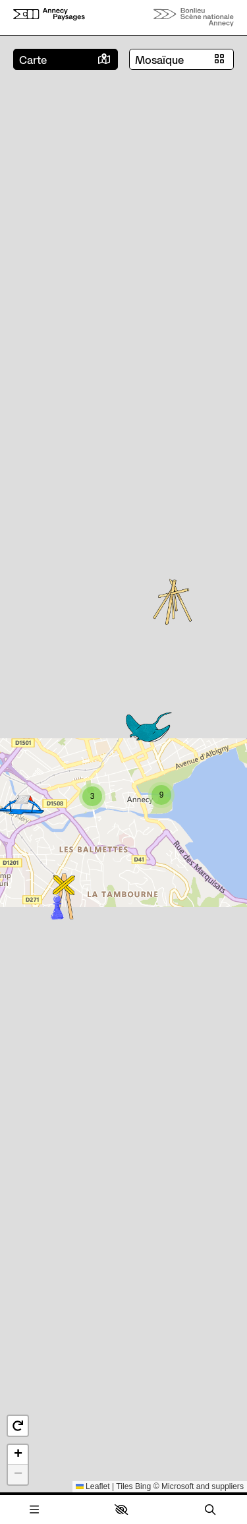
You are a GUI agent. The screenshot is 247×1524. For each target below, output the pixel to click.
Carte (33, 60)
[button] (121, 1509)
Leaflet (93, 1486)
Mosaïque (159, 60)
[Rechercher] (210, 1510)
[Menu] (34, 1510)
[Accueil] (49, 17)
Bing (143, 1486)
